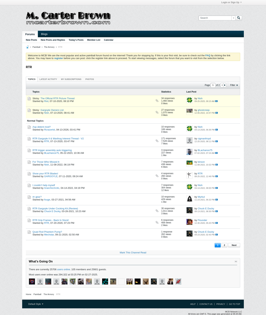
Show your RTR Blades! (45, 173)
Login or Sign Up (231, 2)
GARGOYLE (51, 176)
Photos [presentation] (89, 79)
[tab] (31, 79)
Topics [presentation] (31, 79)
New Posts (31, 40)
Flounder (202, 220)
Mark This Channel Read (133, 252)
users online (63, 269)
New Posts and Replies (53, 40)
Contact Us (206, 304)
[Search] (217, 18)
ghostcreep (203, 110)
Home (28, 294)
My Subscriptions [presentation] (71, 79)
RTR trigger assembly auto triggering (52, 150)
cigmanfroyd (204, 138)
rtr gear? (37, 196)
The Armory (49, 47)
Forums (30, 34)
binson (201, 161)
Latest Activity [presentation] (48, 79)
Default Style (35, 304)
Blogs (44, 34)
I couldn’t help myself (44, 185)
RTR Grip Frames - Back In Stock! (51, 220)
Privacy (220, 304)
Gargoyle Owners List (52, 110)
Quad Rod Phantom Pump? (47, 231)
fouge (47, 199)
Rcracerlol (49, 129)
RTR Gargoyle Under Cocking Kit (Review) (55, 208)
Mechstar (49, 234)
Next (234, 245)
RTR (46, 141)
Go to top (234, 304)
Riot (46, 101)
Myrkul (201, 196)
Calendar (108, 40)
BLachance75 (51, 153)
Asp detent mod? (42, 126)
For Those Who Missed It (46, 161)
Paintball (36, 47)
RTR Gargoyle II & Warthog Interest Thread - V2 (58, 138)
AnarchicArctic (51, 188)
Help (193, 304)
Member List (93, 40)
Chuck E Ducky (52, 211)
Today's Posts (76, 40)
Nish (200, 98)
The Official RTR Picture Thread (57, 98)
